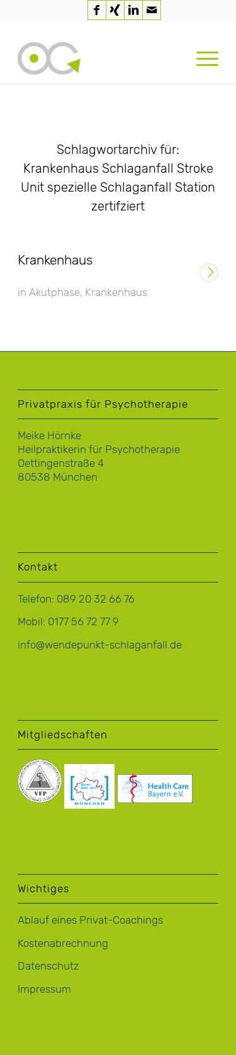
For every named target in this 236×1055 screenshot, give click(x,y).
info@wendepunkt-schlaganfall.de (100, 644)
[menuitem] (201, 58)
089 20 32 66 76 (96, 599)
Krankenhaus (55, 260)
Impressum (44, 989)
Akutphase (54, 292)
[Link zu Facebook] (97, 10)
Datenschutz (48, 965)
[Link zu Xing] (115, 10)
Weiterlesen (209, 274)
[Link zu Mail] (151, 10)
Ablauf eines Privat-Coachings (90, 920)
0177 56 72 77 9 (83, 621)
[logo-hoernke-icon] (98, 58)
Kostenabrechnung (63, 943)
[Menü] (201, 58)
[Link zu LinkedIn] (133, 10)
